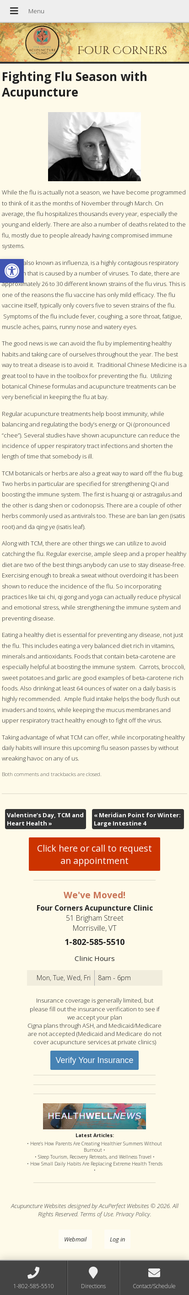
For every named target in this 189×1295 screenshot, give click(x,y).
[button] (12, 271)
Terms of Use (96, 1214)
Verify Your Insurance (94, 1060)
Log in (117, 1239)
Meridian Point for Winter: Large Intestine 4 (137, 819)
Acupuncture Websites (38, 1206)
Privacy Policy (133, 1214)
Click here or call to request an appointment (94, 854)
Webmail (75, 1239)
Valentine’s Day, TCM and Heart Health (45, 819)
